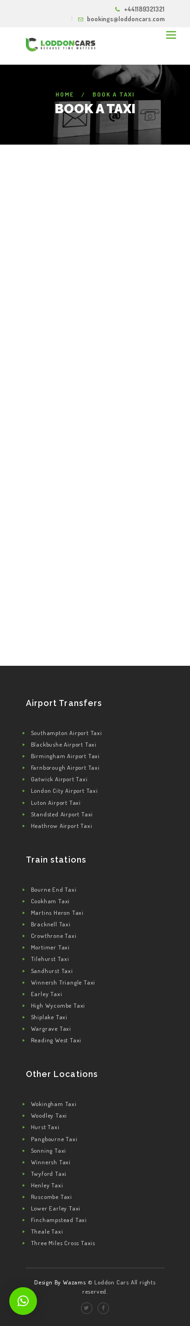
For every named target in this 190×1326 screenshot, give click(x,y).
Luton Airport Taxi (56, 802)
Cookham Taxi (50, 901)
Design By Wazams (60, 1282)
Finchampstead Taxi (59, 1219)
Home (64, 94)
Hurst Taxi (45, 1127)
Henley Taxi (47, 1185)
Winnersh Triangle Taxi (63, 982)
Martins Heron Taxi (57, 912)
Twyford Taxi (49, 1173)
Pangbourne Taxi (54, 1139)
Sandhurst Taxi (52, 970)
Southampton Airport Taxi (66, 732)
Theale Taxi (47, 1231)
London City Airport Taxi (64, 790)
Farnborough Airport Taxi (65, 767)
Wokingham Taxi (54, 1103)
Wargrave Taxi (51, 1028)
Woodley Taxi (49, 1115)
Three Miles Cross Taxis (63, 1243)
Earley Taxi (46, 994)
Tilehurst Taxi (50, 958)
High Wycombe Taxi (58, 1005)
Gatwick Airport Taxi (59, 779)
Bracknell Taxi (51, 924)
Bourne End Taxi (54, 889)
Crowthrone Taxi (54, 935)
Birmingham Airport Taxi (65, 756)
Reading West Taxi (56, 1040)
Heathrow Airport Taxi (61, 825)
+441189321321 (144, 9)
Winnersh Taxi (51, 1162)
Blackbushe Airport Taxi (64, 744)
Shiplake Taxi (49, 1017)
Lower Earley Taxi (56, 1208)
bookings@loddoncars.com (126, 19)
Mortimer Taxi (50, 947)
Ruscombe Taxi (51, 1196)
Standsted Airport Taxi (62, 814)
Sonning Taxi (49, 1150)
